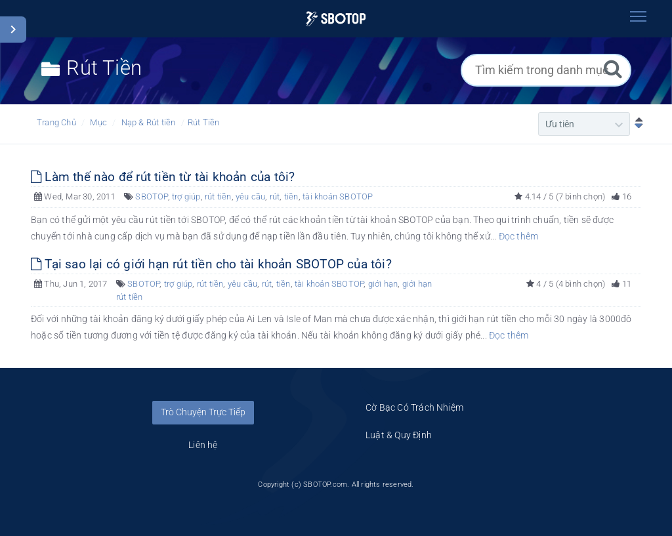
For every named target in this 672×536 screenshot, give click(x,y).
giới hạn (383, 284)
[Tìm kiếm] (613, 68)
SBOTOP (151, 196)
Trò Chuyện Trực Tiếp (203, 412)
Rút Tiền (204, 122)
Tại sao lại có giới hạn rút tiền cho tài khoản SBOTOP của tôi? (211, 264)
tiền (291, 196)
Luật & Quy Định (399, 435)
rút (275, 196)
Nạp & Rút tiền (148, 122)
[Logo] (335, 18)
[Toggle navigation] (638, 16)
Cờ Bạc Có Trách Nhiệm (414, 407)
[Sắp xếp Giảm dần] (636, 124)
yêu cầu (250, 196)
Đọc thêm (519, 236)
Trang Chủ (56, 122)
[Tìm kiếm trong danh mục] (546, 70)
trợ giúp (186, 196)
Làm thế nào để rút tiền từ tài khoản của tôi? (163, 176)
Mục (98, 122)
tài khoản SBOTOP (338, 196)
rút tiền (218, 196)
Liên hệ (202, 445)
